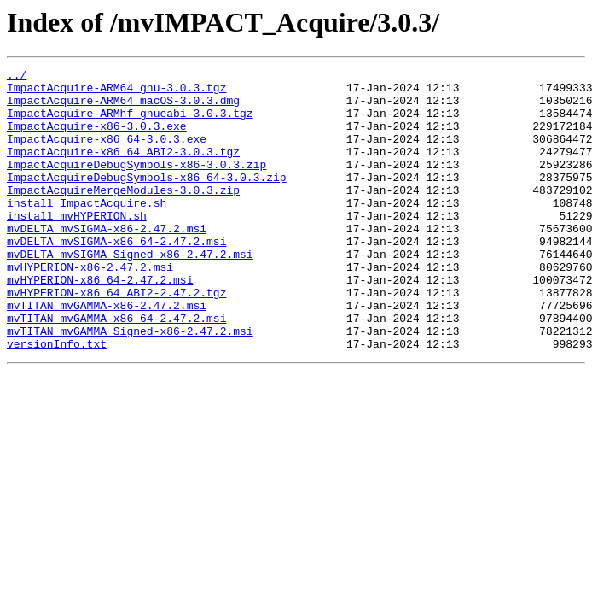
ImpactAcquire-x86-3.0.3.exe (97, 138)
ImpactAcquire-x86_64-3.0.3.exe (106, 153)
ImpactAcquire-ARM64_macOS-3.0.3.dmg (123, 107)
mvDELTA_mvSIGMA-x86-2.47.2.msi (106, 261)
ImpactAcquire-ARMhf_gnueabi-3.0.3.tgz (130, 123)
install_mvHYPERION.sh (77, 246)
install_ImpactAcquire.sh (86, 230)
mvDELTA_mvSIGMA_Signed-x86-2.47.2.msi (130, 292)
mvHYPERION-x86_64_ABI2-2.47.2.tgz (116, 338)
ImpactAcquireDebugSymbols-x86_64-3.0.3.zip (147, 200)
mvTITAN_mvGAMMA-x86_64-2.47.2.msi (116, 369)
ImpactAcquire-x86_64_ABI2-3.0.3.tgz (123, 169)
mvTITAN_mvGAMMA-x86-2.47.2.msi (106, 353)
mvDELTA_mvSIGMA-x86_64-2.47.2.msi (116, 276)
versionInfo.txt (57, 399)
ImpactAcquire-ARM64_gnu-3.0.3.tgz (116, 92)
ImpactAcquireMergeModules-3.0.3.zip (123, 215)
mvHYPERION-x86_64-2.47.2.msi (100, 323)
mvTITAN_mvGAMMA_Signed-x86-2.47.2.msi (130, 384)
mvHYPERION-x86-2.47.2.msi (90, 307)
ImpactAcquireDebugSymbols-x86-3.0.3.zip (136, 184)
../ (16, 77)
